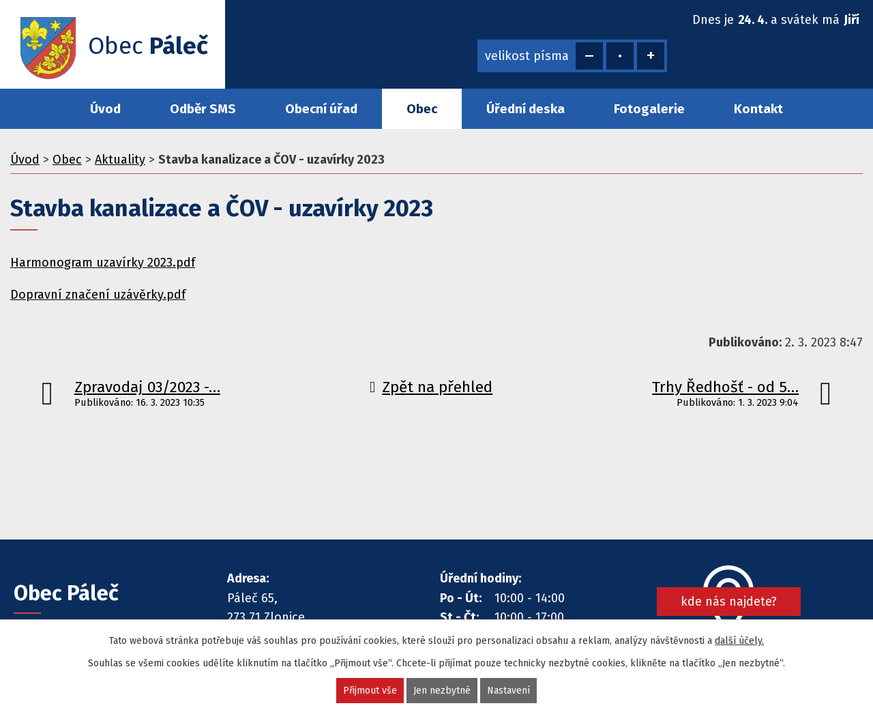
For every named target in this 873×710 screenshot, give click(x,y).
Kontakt (758, 109)
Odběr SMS (203, 109)
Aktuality (120, 159)
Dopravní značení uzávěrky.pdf (98, 294)
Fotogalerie (649, 109)
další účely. (739, 641)
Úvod (105, 109)
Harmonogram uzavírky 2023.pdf (102, 262)
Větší (650, 56)
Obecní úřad (321, 109)
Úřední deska (525, 109)
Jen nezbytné (442, 690)
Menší (589, 56)
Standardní (620, 56)
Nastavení (508, 690)
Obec (421, 109)
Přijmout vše (370, 690)
